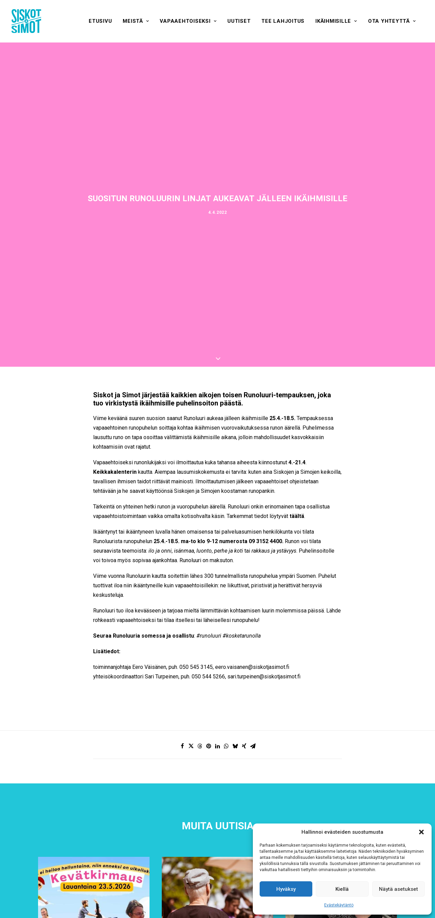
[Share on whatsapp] (226, 746)
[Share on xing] (244, 746)
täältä (297, 516)
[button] (421, 832)
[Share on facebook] (182, 746)
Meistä (136, 21)
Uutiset (238, 21)
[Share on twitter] (191, 746)
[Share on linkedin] (217, 746)
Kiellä (342, 889)
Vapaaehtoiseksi (188, 21)
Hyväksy (286, 889)
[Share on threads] (200, 746)
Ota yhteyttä (392, 21)
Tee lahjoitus (282, 21)
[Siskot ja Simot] (26, 21)
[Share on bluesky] (235, 746)
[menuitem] (100, 21)
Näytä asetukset (398, 889)
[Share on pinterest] (209, 746)
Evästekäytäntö (338, 905)
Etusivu (100, 21)
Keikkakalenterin (115, 472)
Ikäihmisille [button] (336, 21)
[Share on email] (253, 746)
